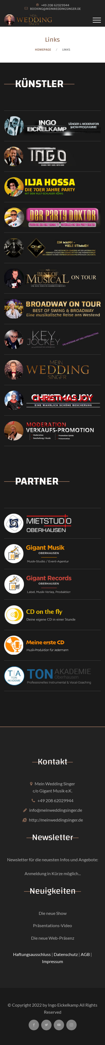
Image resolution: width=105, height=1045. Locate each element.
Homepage (43, 50)
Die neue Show (53, 913)
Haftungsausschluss (32, 954)
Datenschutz (66, 954)
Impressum (52, 961)
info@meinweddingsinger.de (55, 810)
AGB (85, 954)
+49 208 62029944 (55, 800)
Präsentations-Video (52, 925)
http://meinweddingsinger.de (56, 819)
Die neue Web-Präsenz (52, 937)
